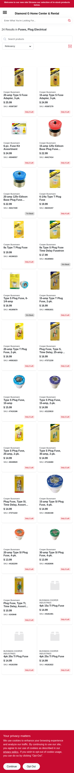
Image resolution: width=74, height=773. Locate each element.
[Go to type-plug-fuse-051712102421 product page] (19, 447)
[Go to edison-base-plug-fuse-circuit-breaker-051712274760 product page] (19, 193)
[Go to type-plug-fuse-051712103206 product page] (19, 295)
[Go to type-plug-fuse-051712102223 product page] (19, 345)
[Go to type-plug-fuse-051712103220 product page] (19, 396)
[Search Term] (37, 20)
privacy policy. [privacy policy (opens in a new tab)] (11, 752)
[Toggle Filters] (70, 46)
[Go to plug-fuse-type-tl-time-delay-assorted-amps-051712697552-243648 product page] (19, 599)
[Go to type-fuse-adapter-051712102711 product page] (19, 91)
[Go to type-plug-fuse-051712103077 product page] (19, 244)
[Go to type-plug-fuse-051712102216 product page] (55, 295)
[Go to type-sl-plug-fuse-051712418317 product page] (19, 549)
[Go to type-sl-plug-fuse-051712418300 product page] (55, 498)
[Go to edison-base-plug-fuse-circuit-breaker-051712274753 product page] (55, 142)
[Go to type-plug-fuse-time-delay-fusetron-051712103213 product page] (55, 244)
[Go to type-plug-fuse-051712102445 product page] (55, 447)
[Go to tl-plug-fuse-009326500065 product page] (55, 650)
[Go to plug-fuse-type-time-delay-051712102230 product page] (55, 345)
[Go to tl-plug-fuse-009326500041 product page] (55, 599)
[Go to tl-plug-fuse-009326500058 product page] (19, 650)
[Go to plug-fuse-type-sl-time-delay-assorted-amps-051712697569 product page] (19, 498)
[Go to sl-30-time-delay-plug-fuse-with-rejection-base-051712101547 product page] (55, 549)
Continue (12, 766)
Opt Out (31, 766)
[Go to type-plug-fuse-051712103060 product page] (55, 193)
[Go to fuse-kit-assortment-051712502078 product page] (19, 142)
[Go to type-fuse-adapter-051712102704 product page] (55, 91)
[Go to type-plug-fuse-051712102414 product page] (55, 396)
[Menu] (5, 12)
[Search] (69, 20)
